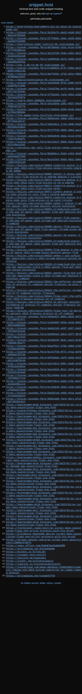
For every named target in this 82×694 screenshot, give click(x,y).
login (47, 13)
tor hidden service (29, 688)
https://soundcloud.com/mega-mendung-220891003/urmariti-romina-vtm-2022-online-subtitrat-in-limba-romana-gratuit (43, 674)
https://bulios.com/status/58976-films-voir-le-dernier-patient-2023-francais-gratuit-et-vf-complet (43, 367)
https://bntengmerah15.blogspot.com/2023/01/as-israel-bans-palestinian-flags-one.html (43, 583)
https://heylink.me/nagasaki (26, 659)
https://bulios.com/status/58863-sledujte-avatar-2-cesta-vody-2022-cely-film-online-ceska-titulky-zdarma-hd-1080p (43, 195)
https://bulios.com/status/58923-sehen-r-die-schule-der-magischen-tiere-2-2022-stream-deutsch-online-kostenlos (43, 303)
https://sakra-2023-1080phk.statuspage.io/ (36, 114)
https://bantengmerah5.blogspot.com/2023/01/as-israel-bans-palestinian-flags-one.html (43, 513)
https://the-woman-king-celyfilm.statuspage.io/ (40, 132)
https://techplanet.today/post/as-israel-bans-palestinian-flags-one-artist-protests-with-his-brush (43, 625)
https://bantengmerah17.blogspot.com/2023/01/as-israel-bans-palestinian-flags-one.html (43, 604)
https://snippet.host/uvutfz (26, 656)
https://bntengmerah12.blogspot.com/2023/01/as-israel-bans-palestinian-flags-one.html (43, 562)
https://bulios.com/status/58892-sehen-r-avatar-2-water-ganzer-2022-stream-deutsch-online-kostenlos (43, 239)
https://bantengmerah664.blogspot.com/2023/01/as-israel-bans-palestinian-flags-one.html (43, 520)
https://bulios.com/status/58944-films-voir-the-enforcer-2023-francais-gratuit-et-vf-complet (43, 349)
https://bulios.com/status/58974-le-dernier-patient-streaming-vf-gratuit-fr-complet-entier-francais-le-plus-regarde (43, 358)
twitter (43, 688)
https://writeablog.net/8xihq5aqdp (30, 648)
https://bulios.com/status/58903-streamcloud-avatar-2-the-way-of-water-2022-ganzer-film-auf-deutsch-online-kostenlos (43, 286)
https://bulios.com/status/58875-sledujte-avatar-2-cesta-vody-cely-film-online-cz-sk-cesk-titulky (43, 232)
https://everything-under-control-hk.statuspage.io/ (43, 48)
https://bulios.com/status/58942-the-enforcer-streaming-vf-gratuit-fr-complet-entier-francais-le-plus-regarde (43, 334)
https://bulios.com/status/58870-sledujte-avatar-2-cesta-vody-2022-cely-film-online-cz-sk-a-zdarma (43, 211)
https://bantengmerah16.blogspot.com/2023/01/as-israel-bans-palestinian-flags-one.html (43, 590)
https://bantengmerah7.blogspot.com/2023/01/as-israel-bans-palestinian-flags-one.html (43, 527)
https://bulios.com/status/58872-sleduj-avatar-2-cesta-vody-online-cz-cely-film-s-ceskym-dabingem (43, 225)
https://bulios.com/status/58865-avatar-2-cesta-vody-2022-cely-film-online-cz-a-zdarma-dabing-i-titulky (43, 204)
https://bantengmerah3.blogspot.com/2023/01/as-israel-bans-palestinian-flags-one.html (43, 499)
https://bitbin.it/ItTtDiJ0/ (26, 652)
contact (57, 688)
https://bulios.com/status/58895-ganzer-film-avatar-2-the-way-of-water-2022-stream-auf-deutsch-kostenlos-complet (43, 258)
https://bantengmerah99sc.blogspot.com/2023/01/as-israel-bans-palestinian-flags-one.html (43, 541)
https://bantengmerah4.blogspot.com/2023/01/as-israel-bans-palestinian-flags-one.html (43, 506)
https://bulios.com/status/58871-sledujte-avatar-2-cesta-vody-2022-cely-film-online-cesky (43, 218)
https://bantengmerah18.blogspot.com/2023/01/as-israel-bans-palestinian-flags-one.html (43, 611)
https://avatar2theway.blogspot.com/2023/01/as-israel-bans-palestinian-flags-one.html (43, 485)
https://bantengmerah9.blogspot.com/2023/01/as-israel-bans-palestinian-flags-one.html (43, 534)
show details (7, 23)
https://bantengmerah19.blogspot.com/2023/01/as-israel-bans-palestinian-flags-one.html (43, 618)
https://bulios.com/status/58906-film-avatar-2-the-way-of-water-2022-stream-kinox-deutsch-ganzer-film (43, 294)
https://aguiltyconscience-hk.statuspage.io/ (38, 90)
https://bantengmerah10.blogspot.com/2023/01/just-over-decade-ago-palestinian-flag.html (43, 548)
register (57, 13)
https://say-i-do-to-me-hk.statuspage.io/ (35, 72)
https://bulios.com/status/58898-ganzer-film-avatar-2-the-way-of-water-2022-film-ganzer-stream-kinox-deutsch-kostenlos (43, 268)
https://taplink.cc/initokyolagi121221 (33, 666)
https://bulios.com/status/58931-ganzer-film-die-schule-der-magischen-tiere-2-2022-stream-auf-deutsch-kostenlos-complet (43, 324)
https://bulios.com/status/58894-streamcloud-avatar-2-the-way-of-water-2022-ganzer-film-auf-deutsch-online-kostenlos (43, 248)
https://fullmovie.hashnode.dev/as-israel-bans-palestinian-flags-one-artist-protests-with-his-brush (43, 632)
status (50, 688)
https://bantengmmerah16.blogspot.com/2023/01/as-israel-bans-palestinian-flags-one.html (43, 597)
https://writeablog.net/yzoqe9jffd (30, 680)
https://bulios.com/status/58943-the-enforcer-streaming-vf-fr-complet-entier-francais (43, 342)
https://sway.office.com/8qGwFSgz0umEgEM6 (35, 645)
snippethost (41, 4)
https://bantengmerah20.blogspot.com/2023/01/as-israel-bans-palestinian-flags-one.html (43, 478)
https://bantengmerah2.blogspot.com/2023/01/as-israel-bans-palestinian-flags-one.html (43, 492)
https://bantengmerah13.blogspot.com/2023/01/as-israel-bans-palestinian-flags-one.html (43, 569)
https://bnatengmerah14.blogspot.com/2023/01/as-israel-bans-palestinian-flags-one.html (43, 576)
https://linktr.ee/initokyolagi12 (29, 663)
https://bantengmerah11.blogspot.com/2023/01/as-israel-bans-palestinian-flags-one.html (43, 555)
